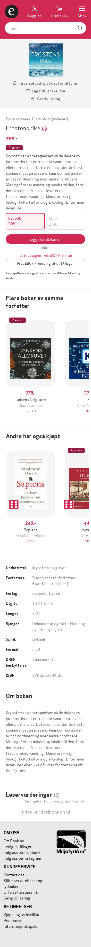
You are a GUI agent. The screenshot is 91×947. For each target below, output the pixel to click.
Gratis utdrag (45, 98)
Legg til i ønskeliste (45, 90)
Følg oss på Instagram (22, 858)
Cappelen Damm (46, 593)
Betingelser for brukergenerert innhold (55, 801)
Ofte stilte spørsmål (21, 892)
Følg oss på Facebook (22, 852)
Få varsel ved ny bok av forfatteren (45, 83)
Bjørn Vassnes (18, 118)
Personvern (13, 920)
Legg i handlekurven (45, 239)
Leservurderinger (32, 794)
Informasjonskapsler (21, 926)
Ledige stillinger (18, 846)
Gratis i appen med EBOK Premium (45, 255)
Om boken (19, 696)
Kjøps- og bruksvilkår (21, 914)
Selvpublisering (17, 897)
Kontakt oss (14, 874)
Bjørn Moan (41, 118)
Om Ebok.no (14, 840)
